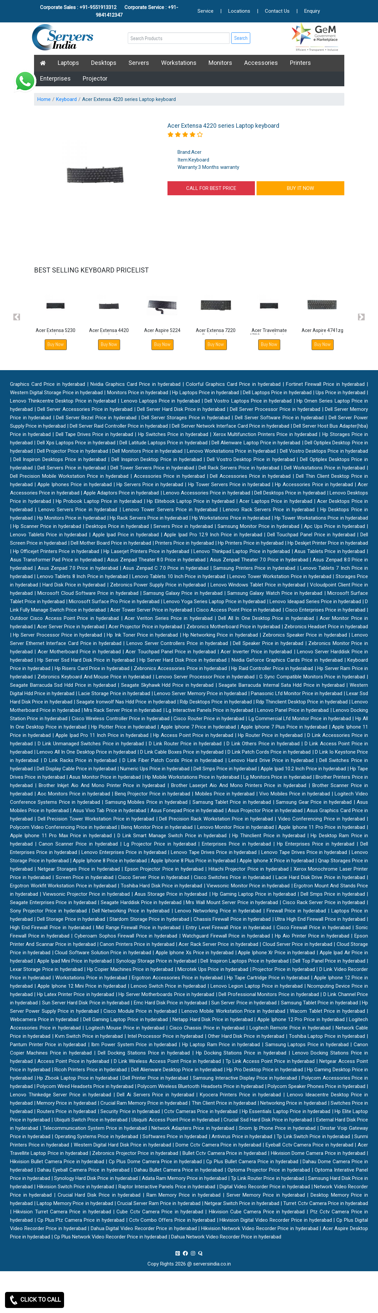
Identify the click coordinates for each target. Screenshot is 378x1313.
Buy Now (55, 344)
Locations (239, 11)
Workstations (179, 62)
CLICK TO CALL (34, 1300)
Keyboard (66, 99)
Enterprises (55, 78)
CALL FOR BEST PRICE (211, 188)
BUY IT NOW (300, 188)
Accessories (261, 62)
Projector (95, 78)
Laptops (68, 62)
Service (206, 11)
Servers (138, 62)
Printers (300, 62)
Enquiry (312, 11)
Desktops (103, 62)
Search (241, 38)
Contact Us (277, 11)
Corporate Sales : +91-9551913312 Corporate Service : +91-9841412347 (109, 11)
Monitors (220, 62)
